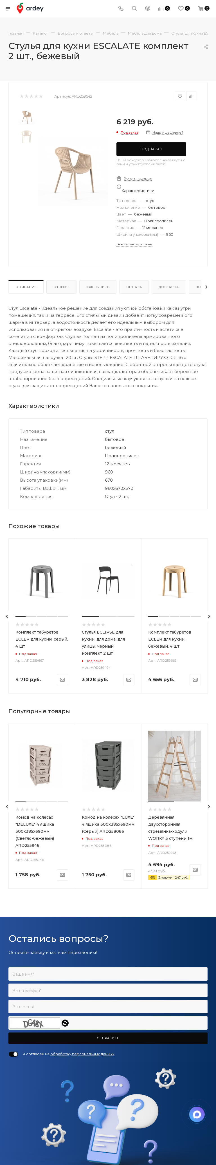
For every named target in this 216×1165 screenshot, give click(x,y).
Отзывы (61, 287)
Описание (26, 287)
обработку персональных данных (82, 1054)
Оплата (134, 287)
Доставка (169, 287)
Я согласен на (68, 1054)
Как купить (97, 287)
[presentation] (7, 616)
